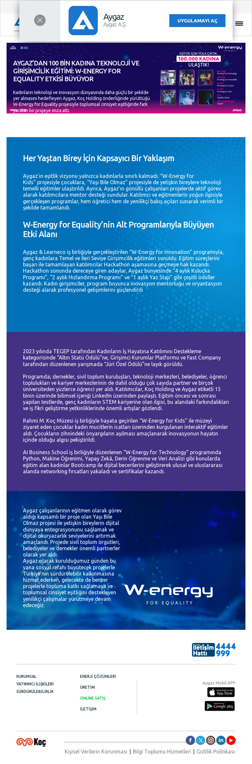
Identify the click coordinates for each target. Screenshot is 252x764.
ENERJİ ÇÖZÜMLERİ (98, 676)
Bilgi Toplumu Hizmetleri (162, 751)
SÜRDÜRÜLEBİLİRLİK (34, 691)
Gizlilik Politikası (216, 751)
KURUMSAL (26, 676)
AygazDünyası (231, 740)
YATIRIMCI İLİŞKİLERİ (35, 684)
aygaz (210, 740)
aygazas (190, 740)
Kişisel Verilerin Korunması (96, 751)
